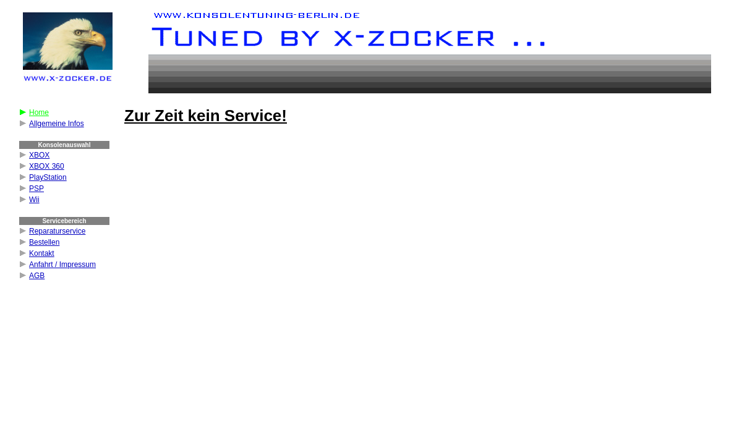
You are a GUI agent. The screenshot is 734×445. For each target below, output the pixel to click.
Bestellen (44, 242)
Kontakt (41, 253)
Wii (34, 199)
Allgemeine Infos (56, 123)
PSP (36, 188)
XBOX (39, 155)
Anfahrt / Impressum (62, 264)
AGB (37, 275)
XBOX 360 (46, 166)
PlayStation (48, 177)
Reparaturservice (57, 231)
